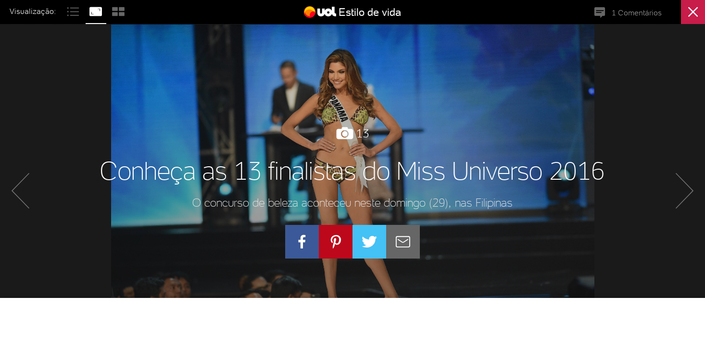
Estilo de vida (370, 12)
